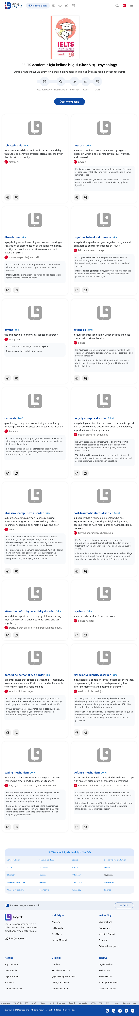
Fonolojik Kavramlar (108, 982)
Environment (77, 882)
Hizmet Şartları (69, 1010)
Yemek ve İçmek (13, 860)
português (83, 1003)
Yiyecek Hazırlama (46, 860)
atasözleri (9, 982)
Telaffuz (103, 957)
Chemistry (11, 875)
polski (117, 1003)
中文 (101, 1003)
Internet (107, 890)
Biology (107, 867)
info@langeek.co (18, 938)
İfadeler (9, 957)
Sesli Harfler (104, 970)
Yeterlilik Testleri (107, 934)
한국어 (108, 1003)
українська (5, 1003)
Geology (42, 875)
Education (11, 867)
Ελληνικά (126, 1003)
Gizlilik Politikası (55, 1010)
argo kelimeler (12, 964)
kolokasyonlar (11, 970)
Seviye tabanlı (105, 922)
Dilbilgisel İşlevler (60, 982)
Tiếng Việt (17, 1003)
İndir (124, 905)
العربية (33, 1003)
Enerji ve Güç (109, 882)
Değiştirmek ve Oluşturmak (115, 860)
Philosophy (76, 875)
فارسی (51, 1003)
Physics (75, 867)
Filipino (42, 1003)
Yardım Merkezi (59, 940)
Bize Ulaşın (57, 934)
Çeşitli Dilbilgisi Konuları (63, 976)
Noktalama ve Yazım (61, 970)
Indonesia (61, 1003)
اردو (134, 1003)
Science (75, 860)
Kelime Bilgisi (106, 915)
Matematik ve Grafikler (16, 882)
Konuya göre (105, 928)
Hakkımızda (57, 928)
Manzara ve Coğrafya (15, 890)
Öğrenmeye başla (69, 101)
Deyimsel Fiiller (12, 976)
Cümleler (56, 964)
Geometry (43, 882)
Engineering (44, 890)
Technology (76, 890)
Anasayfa (56, 922)
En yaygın (103, 940)
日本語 (93, 1003)
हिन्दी (26, 1003)
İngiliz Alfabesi (106, 964)
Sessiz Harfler (105, 976)
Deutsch (72, 1003)
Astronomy (43, 867)
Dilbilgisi (56, 957)
